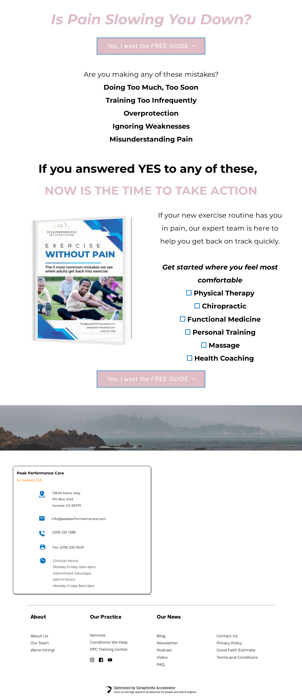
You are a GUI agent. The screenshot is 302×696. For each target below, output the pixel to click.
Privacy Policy (229, 643)
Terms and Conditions (237, 657)
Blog (161, 636)
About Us (39, 636)
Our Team (39, 643)
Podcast (164, 650)
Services (97, 635)
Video (162, 657)
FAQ (161, 664)
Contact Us (227, 636)
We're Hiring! (42, 650)
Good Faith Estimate (236, 650)
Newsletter (167, 643)
